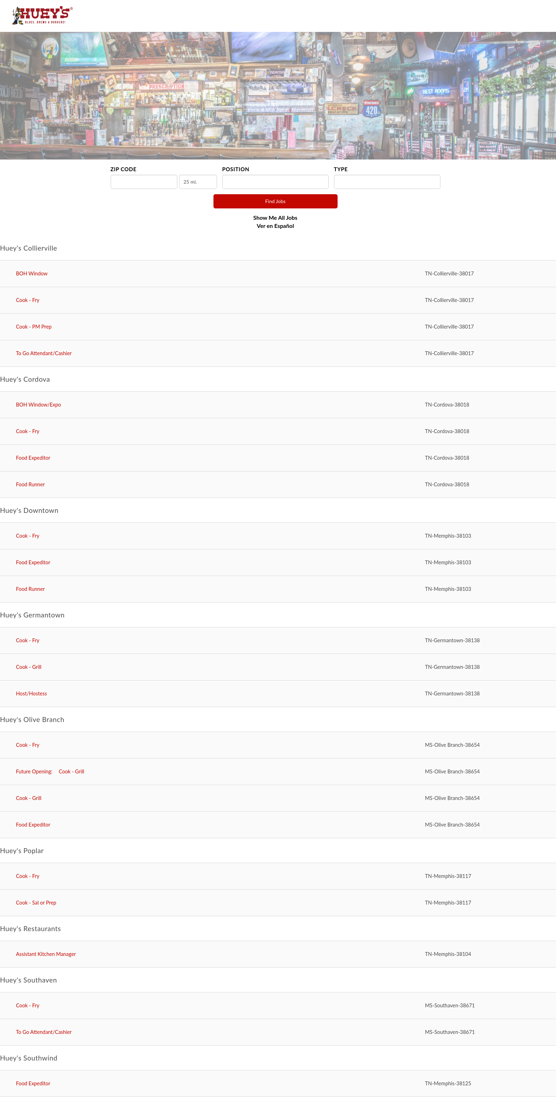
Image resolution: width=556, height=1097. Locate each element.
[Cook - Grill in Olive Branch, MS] (278, 772)
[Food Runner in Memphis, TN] (278, 589)
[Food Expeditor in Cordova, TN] (278, 458)
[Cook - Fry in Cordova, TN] (278, 431)
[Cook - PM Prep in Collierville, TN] (278, 327)
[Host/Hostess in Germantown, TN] (278, 694)
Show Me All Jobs (275, 217)
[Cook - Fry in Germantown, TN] (278, 640)
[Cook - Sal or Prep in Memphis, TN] (278, 903)
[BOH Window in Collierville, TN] (278, 274)
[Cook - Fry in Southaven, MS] (278, 1005)
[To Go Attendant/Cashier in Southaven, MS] (278, 1032)
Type (341, 169)
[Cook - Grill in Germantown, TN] (278, 667)
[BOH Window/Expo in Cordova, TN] (278, 405)
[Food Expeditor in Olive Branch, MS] (278, 825)
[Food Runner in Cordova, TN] (278, 484)
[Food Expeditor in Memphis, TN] (278, 562)
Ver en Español (275, 225)
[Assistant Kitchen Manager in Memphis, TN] (278, 954)
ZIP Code (124, 169)
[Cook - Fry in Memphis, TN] (278, 536)
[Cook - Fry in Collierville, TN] (278, 300)
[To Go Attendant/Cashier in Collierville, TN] (278, 353)
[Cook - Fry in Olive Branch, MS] (278, 745)
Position (236, 169)
